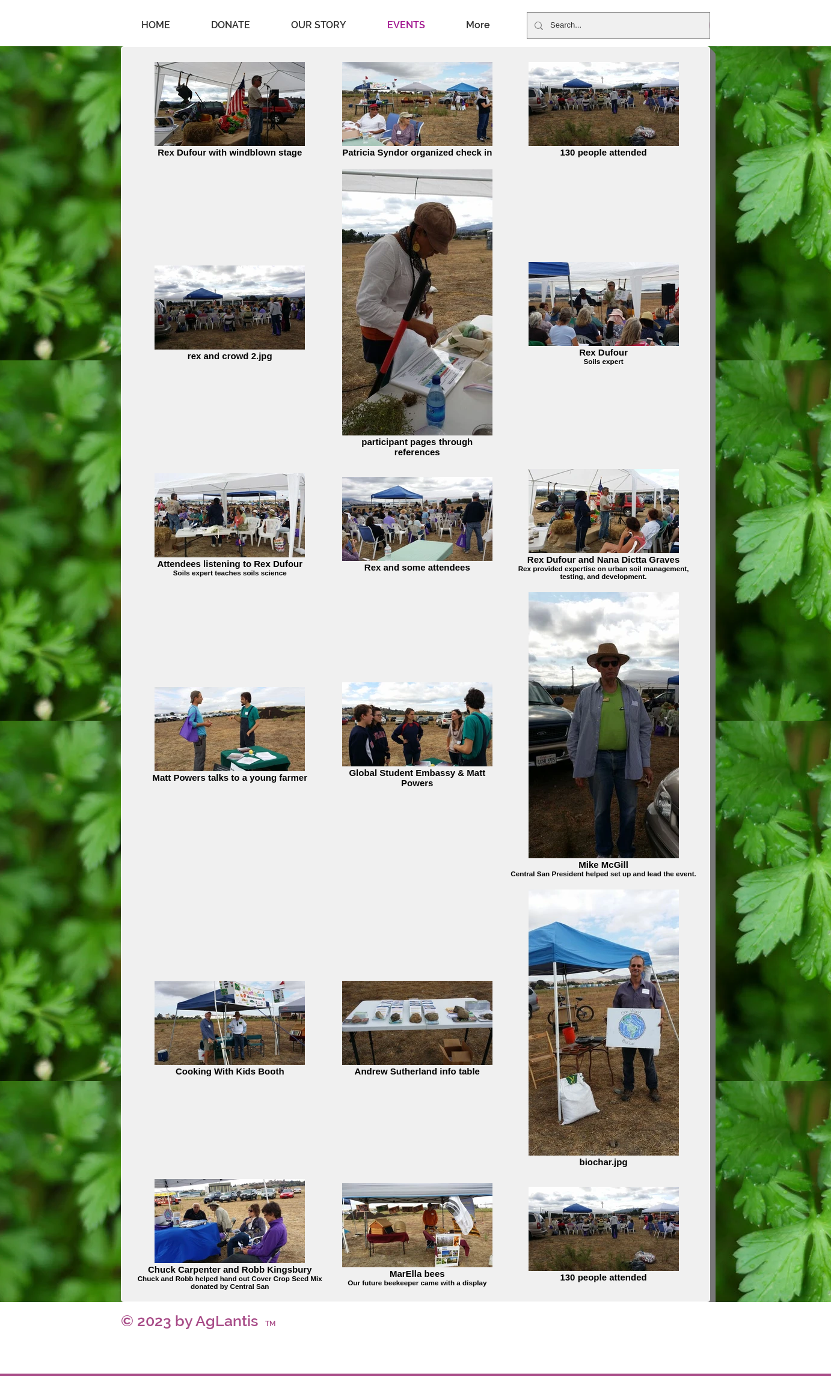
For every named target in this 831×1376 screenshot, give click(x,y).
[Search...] (617, 25)
